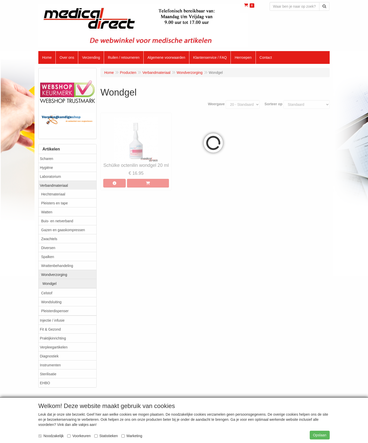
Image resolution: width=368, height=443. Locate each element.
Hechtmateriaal (53, 194)
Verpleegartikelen (53, 347)
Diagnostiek (49, 356)
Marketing (131, 436)
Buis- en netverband (57, 221)
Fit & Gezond (50, 329)
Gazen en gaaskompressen (63, 230)
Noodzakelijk (51, 436)
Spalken (47, 257)
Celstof (46, 293)
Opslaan (319, 435)
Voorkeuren (79, 436)
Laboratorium (50, 176)
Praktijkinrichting (53, 338)
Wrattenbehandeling (57, 266)
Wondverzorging (54, 275)
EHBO (45, 383)
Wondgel (49, 284)
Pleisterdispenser (54, 311)
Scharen (46, 159)
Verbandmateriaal (54, 185)
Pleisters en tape (54, 203)
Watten (46, 212)
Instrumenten (50, 365)
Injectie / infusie (52, 320)
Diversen (48, 248)
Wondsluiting (51, 302)
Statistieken (106, 436)
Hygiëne (46, 168)
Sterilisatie (48, 374)
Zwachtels (49, 239)
